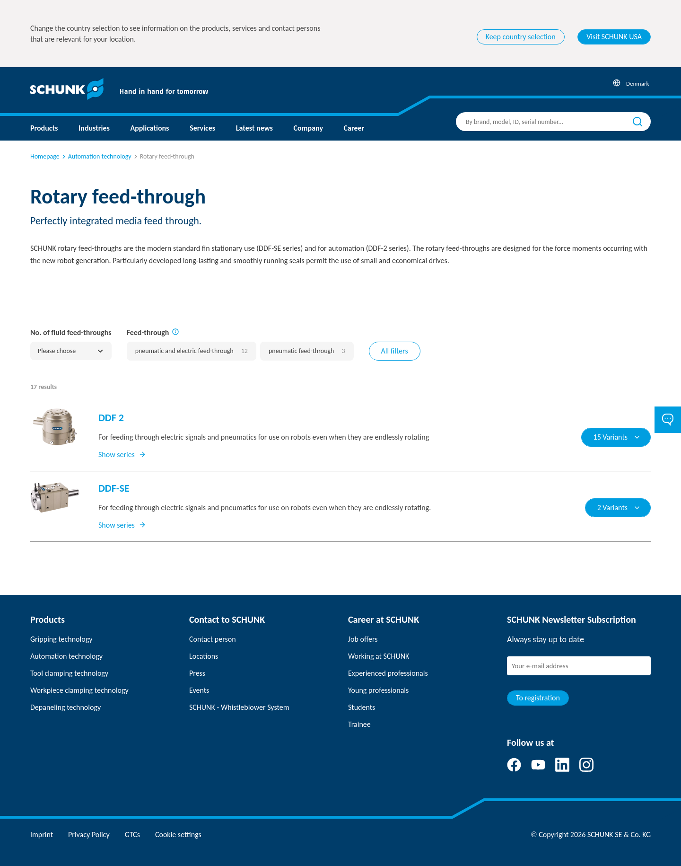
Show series (122, 454)
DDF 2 (111, 417)
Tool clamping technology (69, 673)
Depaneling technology (65, 707)
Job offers (362, 639)
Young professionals (378, 690)
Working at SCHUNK (378, 656)
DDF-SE (114, 488)
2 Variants (619, 507)
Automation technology (96, 156)
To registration (538, 697)
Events (199, 690)
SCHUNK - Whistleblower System (239, 707)
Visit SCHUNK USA (614, 36)
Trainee (359, 724)
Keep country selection (521, 36)
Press (197, 673)
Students (361, 707)
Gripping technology (61, 639)
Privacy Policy (89, 834)
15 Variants (617, 437)
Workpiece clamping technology (79, 690)
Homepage (45, 156)
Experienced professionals (388, 673)
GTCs (132, 834)
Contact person (212, 639)
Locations (203, 656)
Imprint (41, 834)
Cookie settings (178, 834)
